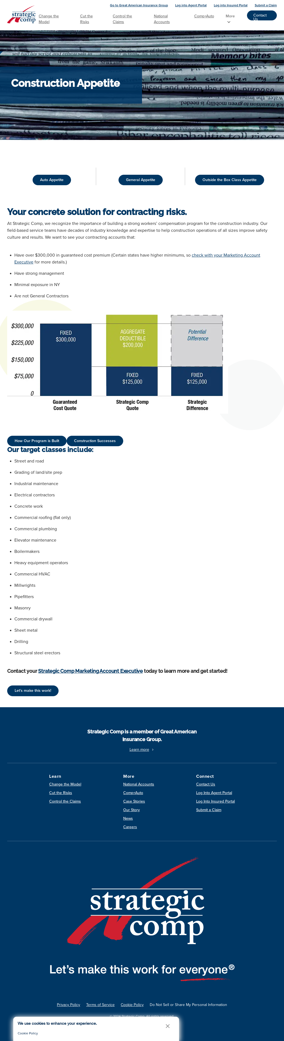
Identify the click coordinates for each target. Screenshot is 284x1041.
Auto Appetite (52, 179)
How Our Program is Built (37, 441)
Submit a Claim (266, 5)
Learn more (142, 749)
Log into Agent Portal (191, 5)
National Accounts (162, 19)
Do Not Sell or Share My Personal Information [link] (188, 1004)
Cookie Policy (132, 1004)
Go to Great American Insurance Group (139, 5)
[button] (167, 1026)
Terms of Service (100, 1004)
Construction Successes (95, 441)
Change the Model (49, 19)
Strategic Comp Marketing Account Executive (90, 671)
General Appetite (140, 179)
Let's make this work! (33, 690)
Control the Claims (122, 19)
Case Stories (134, 801)
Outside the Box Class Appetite (230, 179)
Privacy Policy (68, 1004)
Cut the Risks (86, 19)
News (128, 818)
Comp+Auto (204, 16)
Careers (130, 827)
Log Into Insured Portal (215, 801)
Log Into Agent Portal (214, 792)
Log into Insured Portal (231, 5)
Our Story (131, 810)
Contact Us (260, 16)
